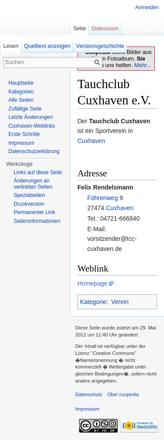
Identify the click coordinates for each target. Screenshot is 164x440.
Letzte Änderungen (30, 117)
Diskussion (105, 28)
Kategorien (21, 92)
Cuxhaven (91, 140)
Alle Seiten (20, 100)
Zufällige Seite (25, 109)
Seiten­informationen (37, 221)
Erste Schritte (24, 134)
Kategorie (93, 301)
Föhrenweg (102, 197)
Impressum (21, 143)
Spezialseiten (29, 195)
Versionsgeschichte (100, 46)
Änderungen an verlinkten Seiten (33, 184)
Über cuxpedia (123, 394)
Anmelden (147, 7)
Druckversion (29, 204)
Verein (120, 301)
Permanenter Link (34, 212)
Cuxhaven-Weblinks (31, 126)
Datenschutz (88, 394)
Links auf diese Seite (38, 172)
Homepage (92, 283)
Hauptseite (20, 83)
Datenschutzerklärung (33, 151)
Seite (79, 28)
